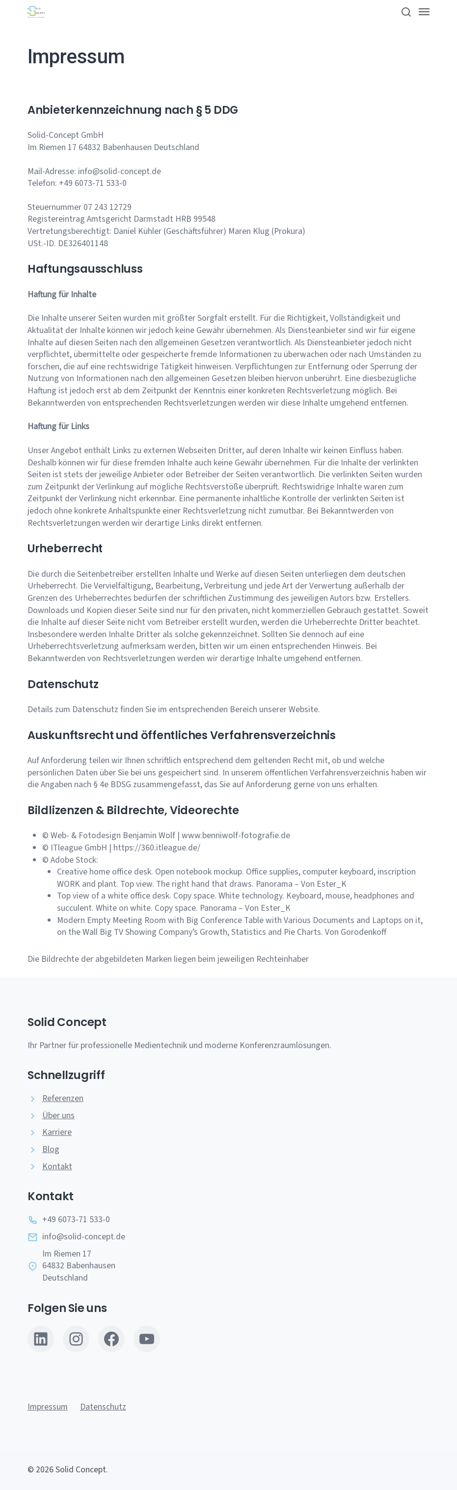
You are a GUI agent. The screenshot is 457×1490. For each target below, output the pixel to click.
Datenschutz (103, 1407)
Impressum (47, 1407)
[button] (406, 12)
